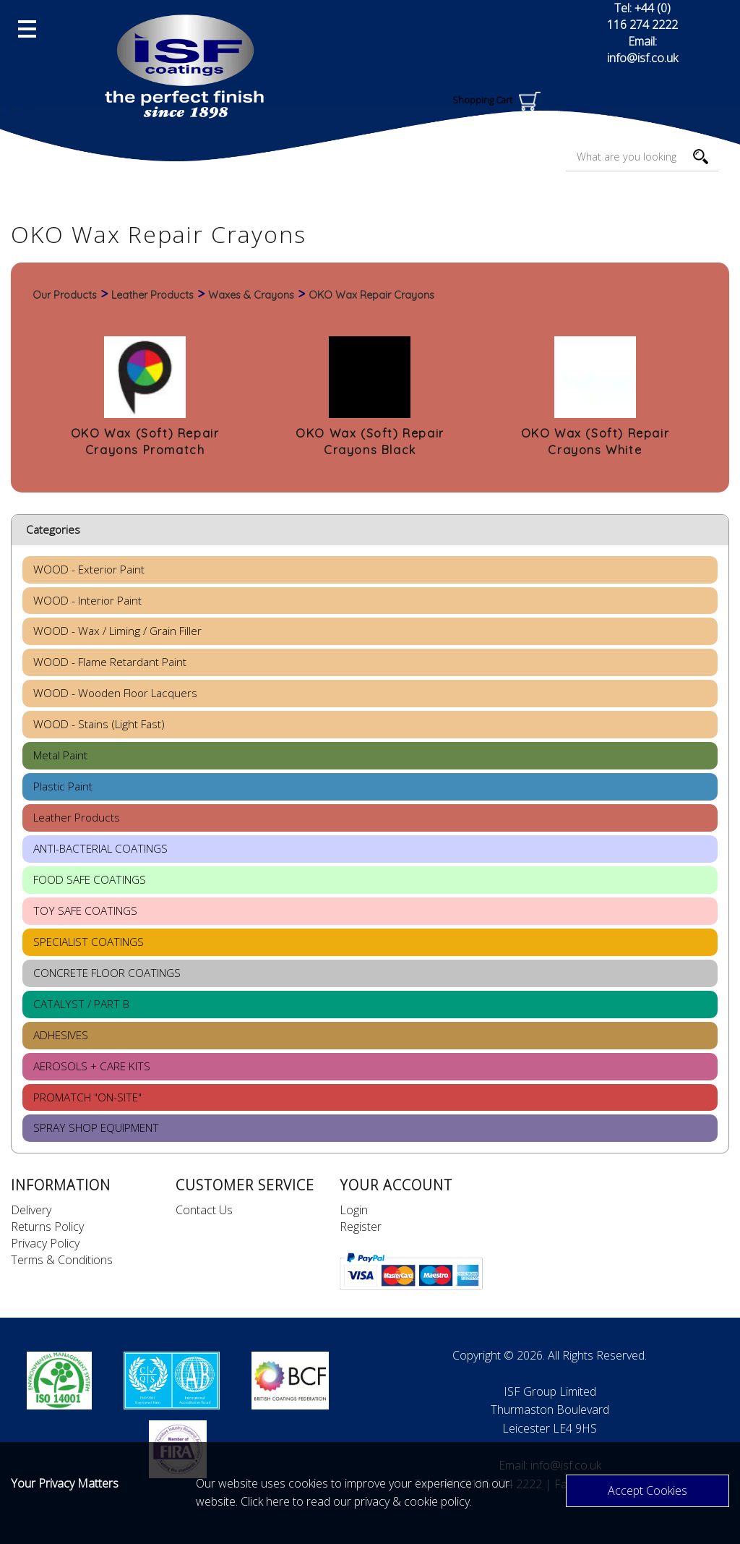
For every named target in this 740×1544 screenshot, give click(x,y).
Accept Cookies (647, 1490)
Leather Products (152, 295)
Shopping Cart (496, 99)
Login (354, 1210)
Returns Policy (47, 1226)
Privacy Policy (45, 1243)
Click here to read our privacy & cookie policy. (356, 1501)
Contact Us (204, 1210)
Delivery (31, 1210)
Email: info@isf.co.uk (642, 49)
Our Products (65, 295)
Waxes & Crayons (251, 295)
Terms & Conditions (62, 1260)
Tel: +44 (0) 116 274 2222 (642, 16)
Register (361, 1226)
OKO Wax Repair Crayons (371, 295)
